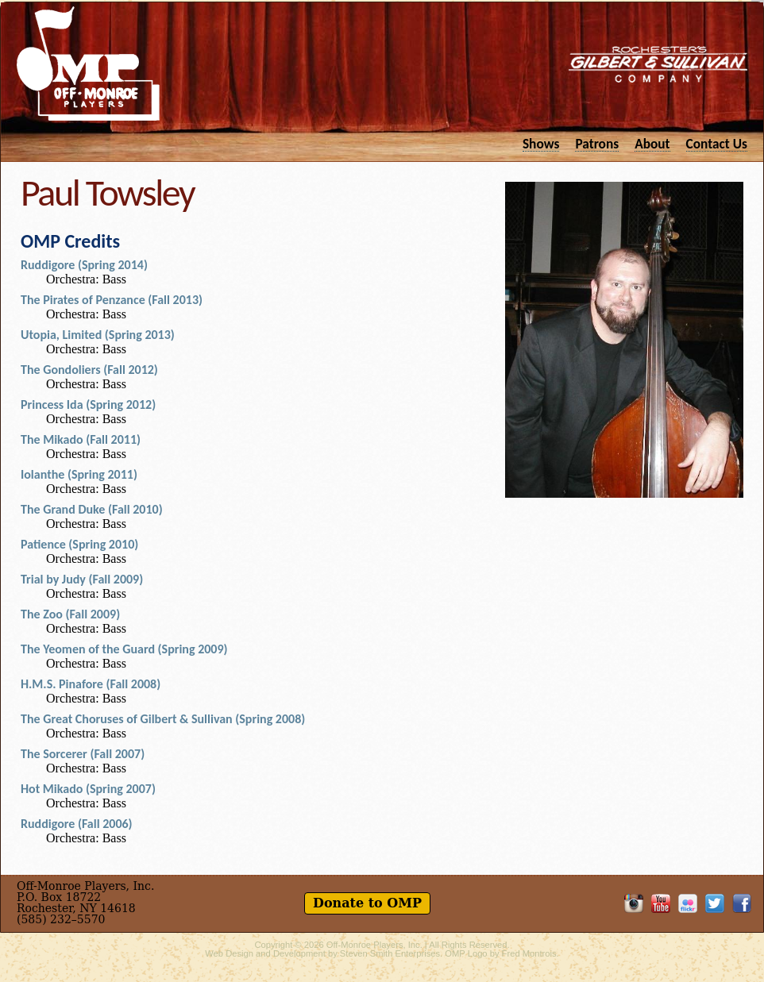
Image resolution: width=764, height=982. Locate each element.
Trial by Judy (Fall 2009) (82, 579)
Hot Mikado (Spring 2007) (88, 788)
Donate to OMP (367, 903)
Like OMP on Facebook (741, 903)
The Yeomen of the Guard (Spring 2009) (124, 649)
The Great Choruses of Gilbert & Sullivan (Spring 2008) (163, 718)
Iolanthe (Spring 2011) (79, 474)
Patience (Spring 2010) (79, 544)
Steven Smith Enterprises (390, 953)
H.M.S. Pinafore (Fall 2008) (90, 683)
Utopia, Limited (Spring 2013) (98, 334)
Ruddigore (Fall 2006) (77, 823)
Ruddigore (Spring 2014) (84, 264)
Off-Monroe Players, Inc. (374, 944)
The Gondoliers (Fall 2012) (89, 369)
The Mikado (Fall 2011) (81, 439)
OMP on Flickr (687, 903)
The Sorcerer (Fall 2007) (83, 753)
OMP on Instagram (633, 903)
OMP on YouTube (660, 903)
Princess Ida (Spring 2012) (88, 404)
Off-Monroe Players (88, 63)
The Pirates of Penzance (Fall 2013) (112, 299)
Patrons (597, 143)
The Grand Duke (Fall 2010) (92, 509)
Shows (541, 143)
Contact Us (716, 143)
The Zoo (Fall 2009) (70, 614)
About (652, 143)
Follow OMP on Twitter (714, 903)
